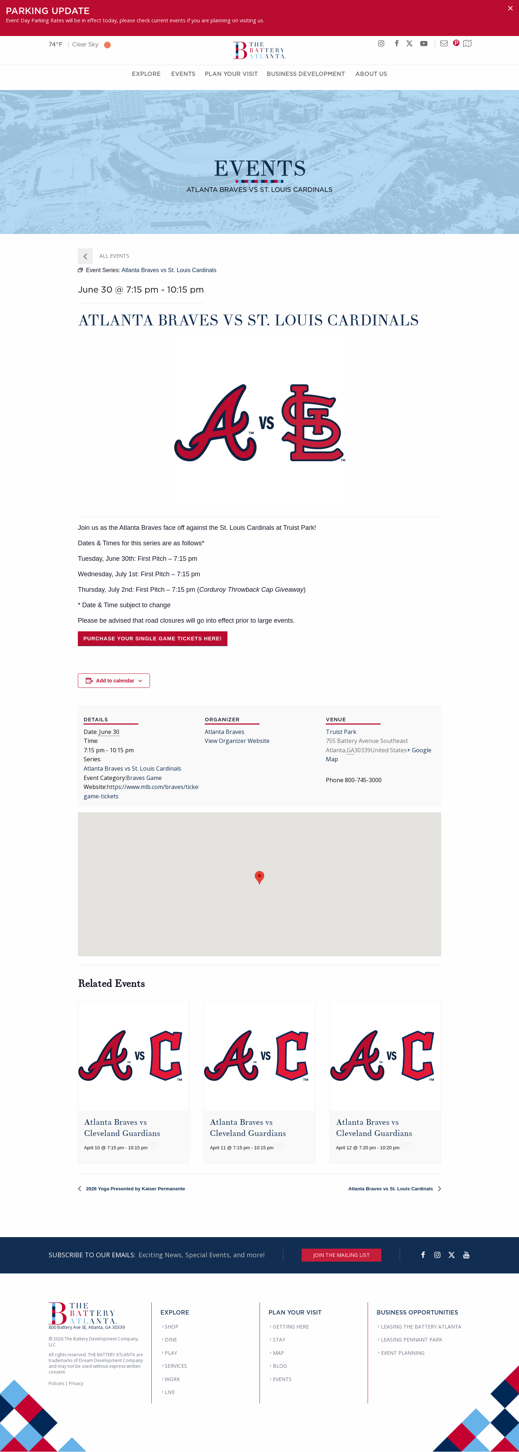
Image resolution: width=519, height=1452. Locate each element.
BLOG (280, 1366)
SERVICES (176, 1366)
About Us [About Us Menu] (371, 80)
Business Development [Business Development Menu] (306, 80)
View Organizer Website (237, 741)
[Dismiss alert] (510, 8)
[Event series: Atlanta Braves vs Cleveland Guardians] (153, 1146)
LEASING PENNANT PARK (411, 1339)
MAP (278, 1353)
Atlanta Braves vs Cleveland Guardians (124, 1127)
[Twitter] (451, 1255)
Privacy (76, 1384)
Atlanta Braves (224, 732)
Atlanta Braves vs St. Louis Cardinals (132, 768)
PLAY (171, 1353)
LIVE (170, 1392)
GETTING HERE (291, 1327)
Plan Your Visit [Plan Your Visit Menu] (231, 80)
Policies (56, 1384)
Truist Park (341, 732)
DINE (171, 1339)
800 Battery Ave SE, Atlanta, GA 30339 (87, 1328)
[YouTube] (466, 1255)
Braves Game (144, 778)
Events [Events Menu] (183, 80)
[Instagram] (437, 1255)
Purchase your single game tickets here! (152, 638)
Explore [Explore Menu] (146, 80)
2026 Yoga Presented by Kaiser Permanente (145, 1189)
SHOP (171, 1327)
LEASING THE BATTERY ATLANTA (421, 1327)
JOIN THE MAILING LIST (341, 1255)
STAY (279, 1339)
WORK (172, 1379)
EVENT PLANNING (403, 1353)
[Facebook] (422, 1255)
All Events (113, 255)
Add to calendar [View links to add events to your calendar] (115, 681)
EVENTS (282, 1379)
